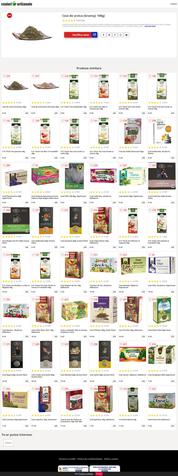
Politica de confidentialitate (89, 459)
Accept (99, 473)
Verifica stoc (84, 35)
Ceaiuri (174, 3)
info (26, 113)
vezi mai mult (150, 26)
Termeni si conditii (67, 459)
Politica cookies (111, 459)
